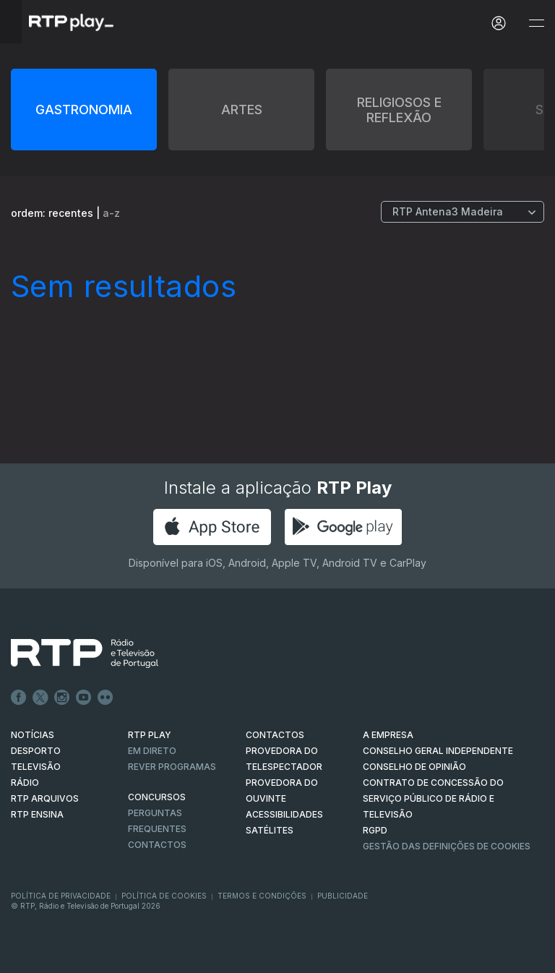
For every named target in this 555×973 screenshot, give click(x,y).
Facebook (19, 698)
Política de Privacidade (61, 895)
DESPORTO (36, 750)
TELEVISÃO (36, 766)
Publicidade (342, 895)
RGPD (375, 830)
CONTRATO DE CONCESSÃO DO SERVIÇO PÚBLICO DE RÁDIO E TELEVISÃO (433, 798)
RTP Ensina (37, 814)
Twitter (40, 698)
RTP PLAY (149, 734)
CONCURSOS (157, 797)
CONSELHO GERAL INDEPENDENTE (438, 750)
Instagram (62, 698)
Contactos (157, 844)
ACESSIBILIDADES (284, 814)
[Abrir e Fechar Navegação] (536, 23)
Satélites (269, 830)
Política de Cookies (164, 895)
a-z (111, 213)
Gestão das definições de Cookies (446, 846)
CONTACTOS (275, 734)
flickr (105, 698)
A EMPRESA (388, 734)
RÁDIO (25, 782)
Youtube (84, 698)
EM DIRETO (152, 750)
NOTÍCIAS (32, 734)
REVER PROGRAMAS (172, 766)
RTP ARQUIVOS (45, 798)
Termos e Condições (262, 895)
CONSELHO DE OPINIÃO (414, 766)
